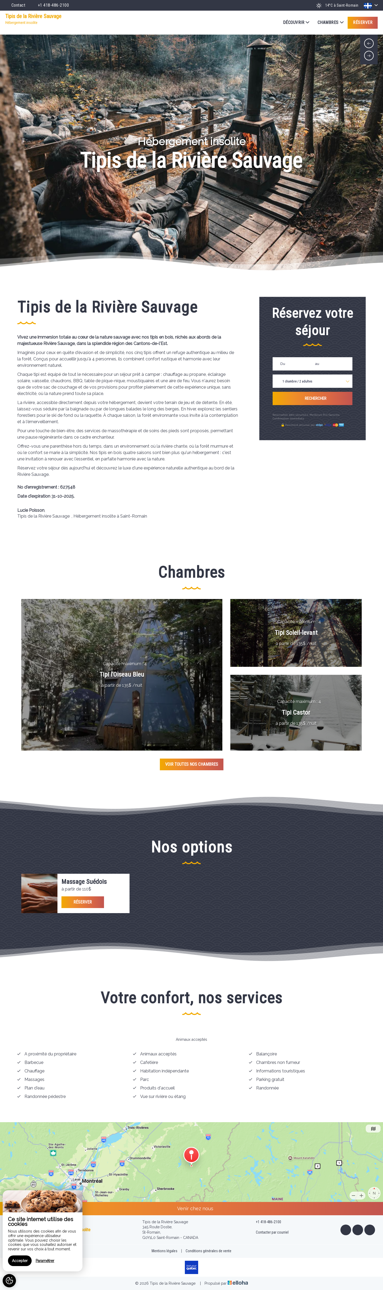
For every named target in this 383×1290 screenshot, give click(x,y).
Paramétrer (45, 1261)
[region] (42, 1230)
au (317, 364)
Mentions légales (164, 1251)
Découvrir (296, 23)
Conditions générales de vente (208, 1251)
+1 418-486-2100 (265, 1222)
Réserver (362, 22)
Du (282, 364)
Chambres (331, 23)
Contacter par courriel (269, 1232)
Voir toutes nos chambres (191, 764)
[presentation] (369, 43)
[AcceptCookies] (9, 1280)
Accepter (20, 1261)
